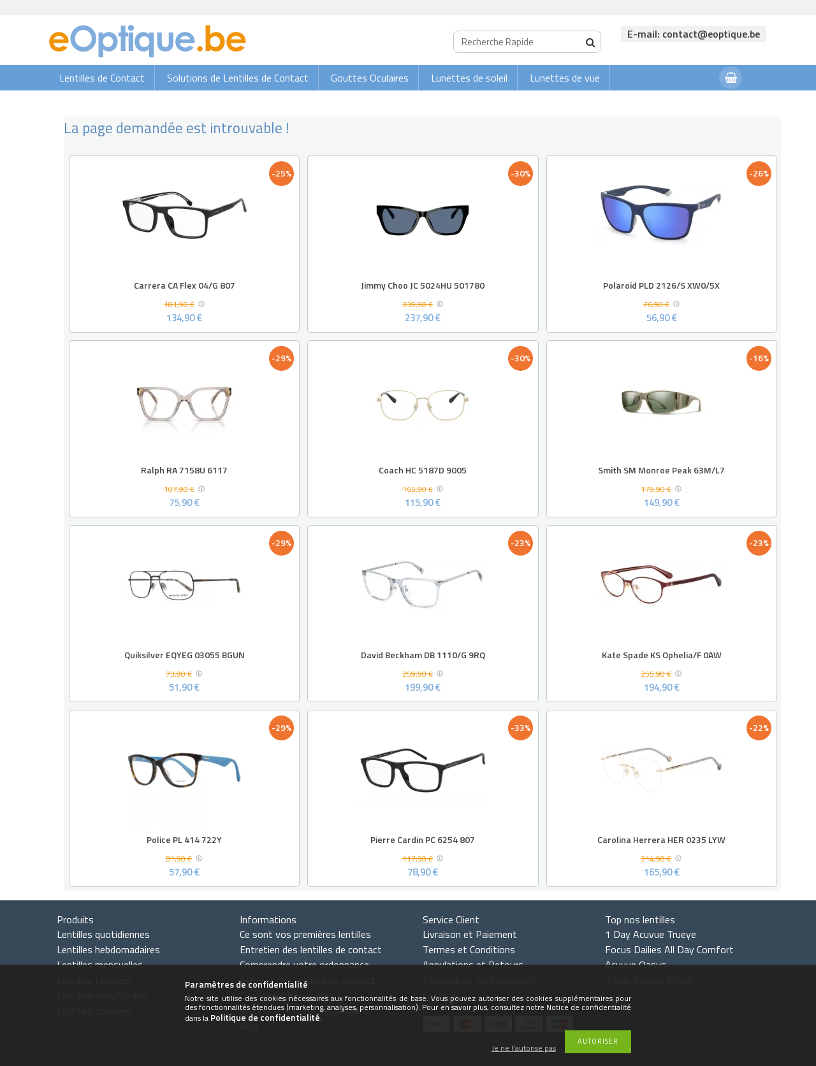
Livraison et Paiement (470, 934)
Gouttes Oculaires (370, 77)
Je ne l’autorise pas (524, 1048)
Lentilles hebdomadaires (108, 949)
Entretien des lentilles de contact (311, 949)
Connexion (684, 103)
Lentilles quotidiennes (103, 934)
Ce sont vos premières (305, 934)
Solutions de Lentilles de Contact (238, 77)
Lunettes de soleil (469, 77)
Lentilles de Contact (102, 77)
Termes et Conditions (469, 949)
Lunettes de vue (565, 77)
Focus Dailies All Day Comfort (669, 949)
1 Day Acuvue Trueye (650, 934)
